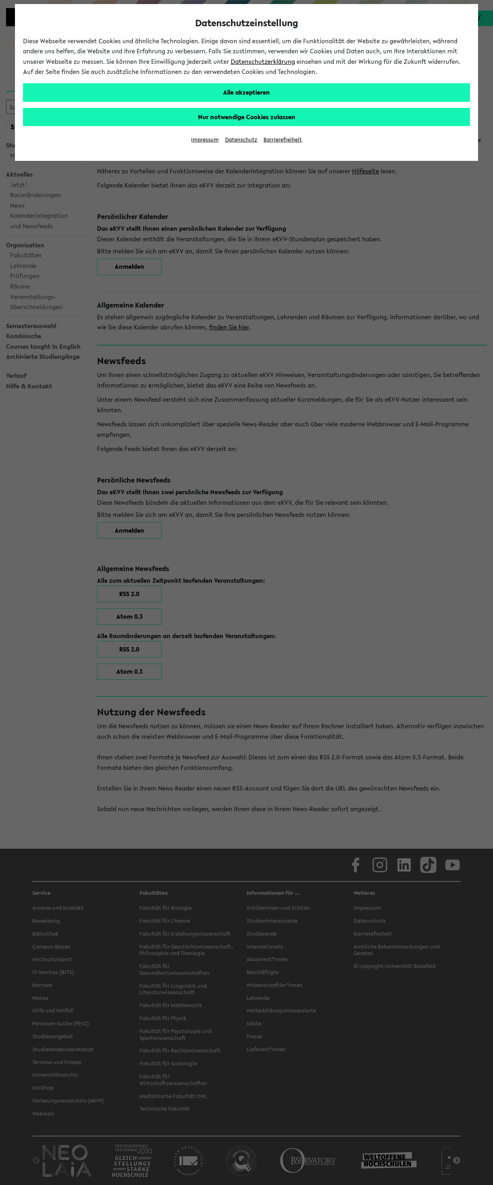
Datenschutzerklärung (263, 61)
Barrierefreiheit (282, 139)
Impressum (205, 139)
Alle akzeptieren (246, 92)
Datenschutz (241, 139)
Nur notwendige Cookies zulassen (246, 116)
